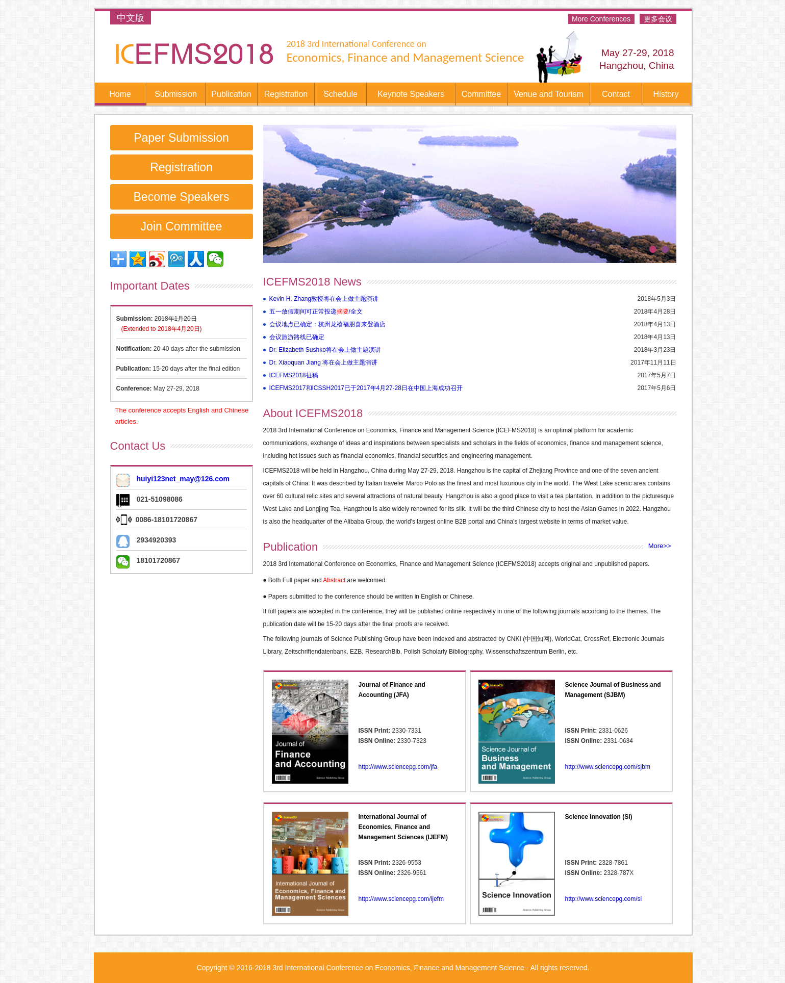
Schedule (340, 94)
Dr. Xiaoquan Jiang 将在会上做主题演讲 (323, 362)
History (666, 94)
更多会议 (658, 19)
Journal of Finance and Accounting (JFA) (392, 690)
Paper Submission (181, 137)
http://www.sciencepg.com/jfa (398, 766)
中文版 (130, 18)
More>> (659, 546)
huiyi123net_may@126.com (183, 479)
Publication (231, 94)
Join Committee (181, 226)
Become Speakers (182, 196)
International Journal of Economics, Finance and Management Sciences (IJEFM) (403, 827)
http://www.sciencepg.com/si (603, 898)
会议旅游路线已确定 (296, 337)
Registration (286, 94)
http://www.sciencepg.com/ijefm (401, 898)
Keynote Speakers (410, 94)
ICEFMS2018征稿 (293, 375)
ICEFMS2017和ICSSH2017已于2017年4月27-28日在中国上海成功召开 (366, 388)
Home (120, 94)
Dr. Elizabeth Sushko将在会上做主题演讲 (325, 349)
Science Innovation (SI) (598, 816)
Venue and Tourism (549, 94)
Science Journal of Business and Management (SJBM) (613, 690)
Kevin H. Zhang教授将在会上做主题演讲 (324, 298)
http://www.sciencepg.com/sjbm (607, 766)
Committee (481, 94)
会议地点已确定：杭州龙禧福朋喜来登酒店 (327, 324)
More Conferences (601, 19)
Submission (176, 94)
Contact (616, 94)
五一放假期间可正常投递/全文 (316, 311)
